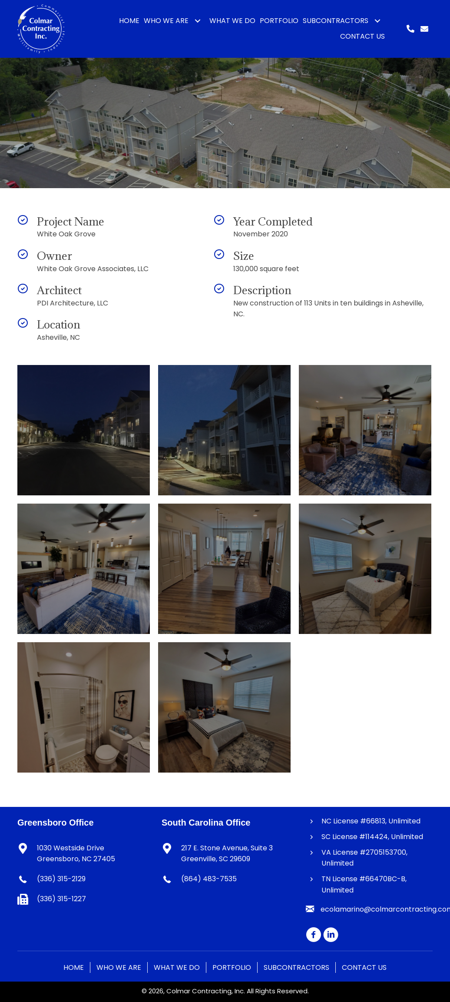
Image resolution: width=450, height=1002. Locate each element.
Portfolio (231, 967)
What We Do (177, 967)
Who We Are (118, 967)
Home (73, 967)
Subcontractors (296, 967)
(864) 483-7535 (209, 879)
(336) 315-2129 (61, 879)
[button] (198, 21)
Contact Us (364, 967)
